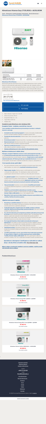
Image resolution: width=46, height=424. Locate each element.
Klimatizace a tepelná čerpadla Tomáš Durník (18, 17)
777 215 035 (23, 110)
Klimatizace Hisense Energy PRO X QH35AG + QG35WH (23, 318)
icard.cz (35, 415)
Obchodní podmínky (23, 385)
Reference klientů (23, 387)
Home (5, 17)
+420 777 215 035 (23, 393)
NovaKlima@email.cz (23, 396)
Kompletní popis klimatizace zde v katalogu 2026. (18, 130)
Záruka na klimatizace (23, 388)
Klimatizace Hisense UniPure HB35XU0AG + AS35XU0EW (23, 366)
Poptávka (23, 114)
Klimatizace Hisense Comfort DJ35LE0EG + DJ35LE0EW (23, 294)
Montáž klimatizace (35, 17)
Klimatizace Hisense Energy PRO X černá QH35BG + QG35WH (23, 342)
